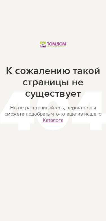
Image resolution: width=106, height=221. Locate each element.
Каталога (53, 120)
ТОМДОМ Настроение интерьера (53, 50)
